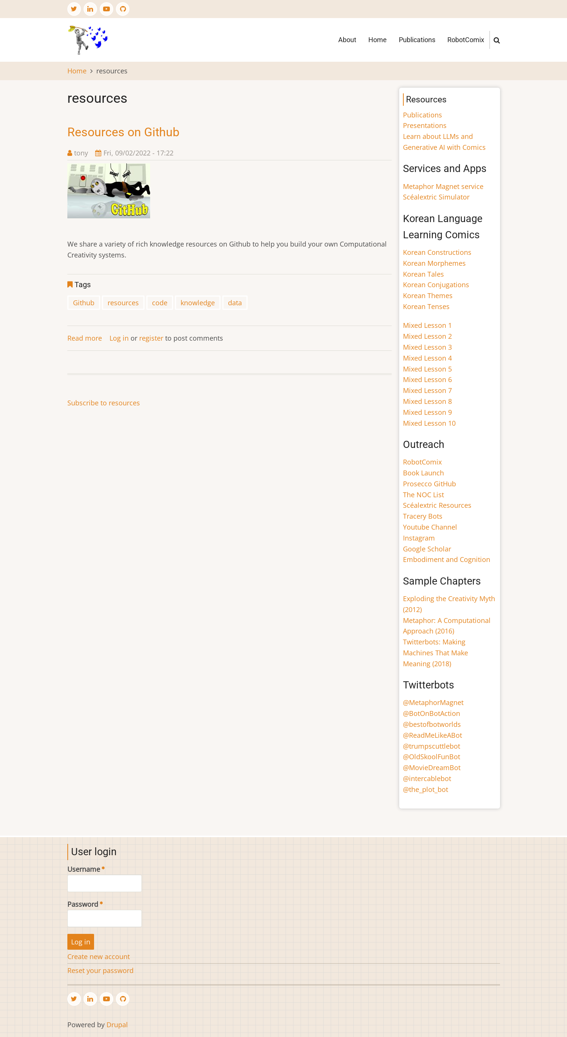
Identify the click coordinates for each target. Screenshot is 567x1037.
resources (123, 302)
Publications (417, 40)
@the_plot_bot (425, 789)
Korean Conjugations (436, 284)
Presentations (425, 125)
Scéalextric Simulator (436, 196)
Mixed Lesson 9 (427, 412)
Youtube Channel (430, 526)
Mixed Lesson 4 (427, 357)
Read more (84, 338)
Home (377, 40)
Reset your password (100, 970)
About (347, 40)
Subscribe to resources (103, 402)
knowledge (198, 302)
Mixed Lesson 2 (427, 336)
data (235, 302)
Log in (119, 338)
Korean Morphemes (434, 263)
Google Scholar (427, 548)
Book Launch (423, 472)
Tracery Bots (422, 516)
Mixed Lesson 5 (427, 368)
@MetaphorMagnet (433, 702)
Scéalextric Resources (437, 505)
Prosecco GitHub (429, 483)
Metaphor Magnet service (443, 186)
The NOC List (423, 494)
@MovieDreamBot (432, 767)
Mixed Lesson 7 (427, 390)
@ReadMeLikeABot (432, 735)
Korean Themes (428, 295)
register (151, 338)
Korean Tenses (426, 306)
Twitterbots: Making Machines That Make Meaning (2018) (435, 652)
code (159, 302)
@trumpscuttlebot (431, 746)
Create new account (98, 956)
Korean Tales (423, 274)
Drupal (117, 1024)
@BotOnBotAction (431, 713)
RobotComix (465, 40)
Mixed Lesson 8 (427, 401)
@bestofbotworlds (432, 724)
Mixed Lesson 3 (427, 347)
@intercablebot (427, 778)
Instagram (419, 537)
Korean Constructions (437, 252)
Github (83, 302)
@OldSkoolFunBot (431, 756)
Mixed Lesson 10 (429, 423)
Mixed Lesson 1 (427, 325)
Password (82, 904)
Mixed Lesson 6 (427, 379)
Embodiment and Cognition (446, 559)
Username (83, 869)
